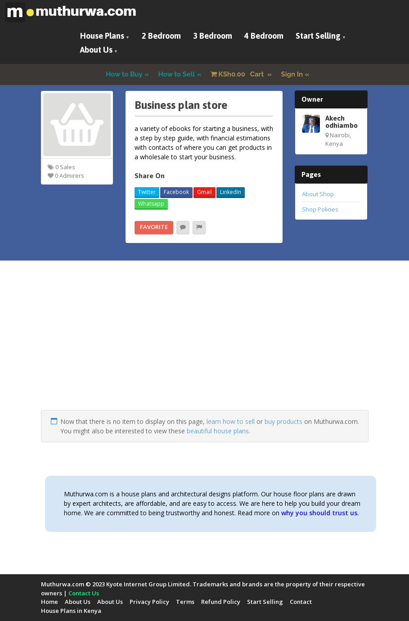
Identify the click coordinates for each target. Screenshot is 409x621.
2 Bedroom (161, 35)
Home (49, 602)
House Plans (102, 35)
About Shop (318, 194)
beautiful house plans (218, 431)
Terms (185, 602)
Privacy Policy (149, 602)
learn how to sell (231, 421)
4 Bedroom (263, 35)
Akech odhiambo (341, 121)
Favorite (154, 227)
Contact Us (83, 593)
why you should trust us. (320, 512)
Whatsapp (151, 203)
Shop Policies (320, 209)
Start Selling (318, 35)
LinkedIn (230, 192)
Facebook (176, 192)
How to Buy (124, 74)
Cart (238, 74)
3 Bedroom (212, 35)
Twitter (147, 192)
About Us (96, 49)
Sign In (292, 74)
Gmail (204, 192)
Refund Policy (220, 602)
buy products (283, 421)
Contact (301, 602)
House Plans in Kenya (71, 611)
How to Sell (176, 74)
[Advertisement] (205, 347)
